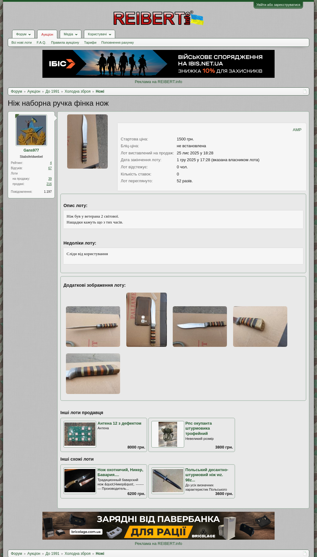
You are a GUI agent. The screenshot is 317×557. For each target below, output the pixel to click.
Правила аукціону (65, 42)
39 (50, 178)
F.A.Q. (41, 42)
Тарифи (90, 42)
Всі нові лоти (21, 42)
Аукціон (47, 34)
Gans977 (31, 150)
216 (49, 184)
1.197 (48, 191)
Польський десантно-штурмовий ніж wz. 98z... (206, 474)
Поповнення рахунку (117, 42)
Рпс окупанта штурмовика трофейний (198, 428)
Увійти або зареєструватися (278, 5)
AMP (297, 129)
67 (50, 168)
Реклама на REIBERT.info (158, 81)
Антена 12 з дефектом (119, 423)
